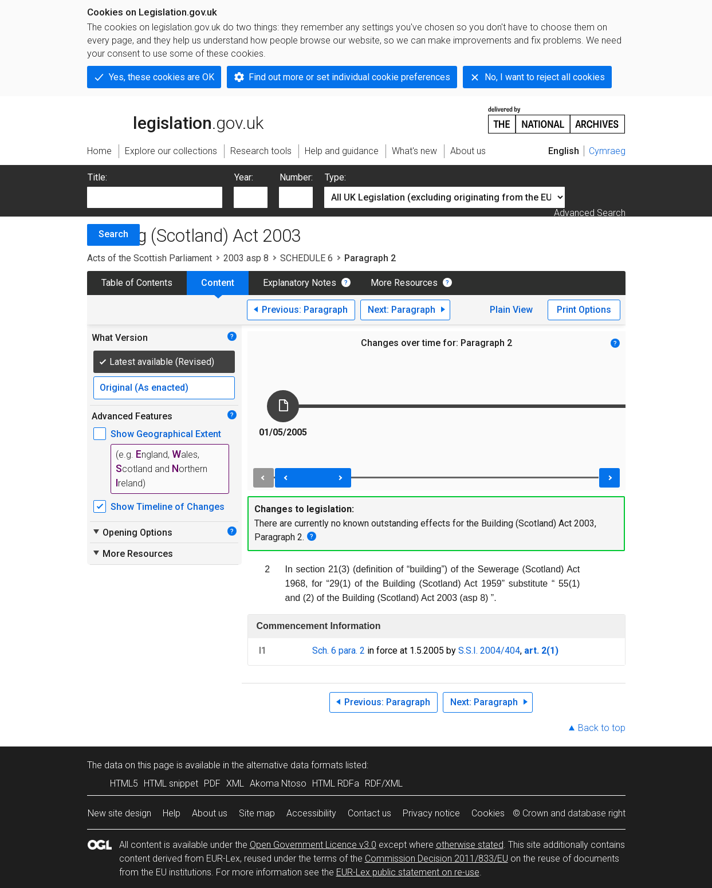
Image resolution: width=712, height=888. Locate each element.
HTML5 (124, 783)
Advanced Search (590, 212)
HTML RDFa (335, 783)
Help (171, 813)
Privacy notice (431, 813)
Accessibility (311, 813)
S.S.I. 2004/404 (489, 650)
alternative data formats (294, 765)
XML (235, 783)
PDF (212, 783)
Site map (257, 813)
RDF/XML (384, 783)
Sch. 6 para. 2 (338, 650)
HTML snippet (171, 783)
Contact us (369, 813)
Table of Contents (136, 282)
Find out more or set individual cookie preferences (349, 77)
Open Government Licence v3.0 (313, 844)
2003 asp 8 (246, 258)
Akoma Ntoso (278, 783)
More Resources (404, 282)
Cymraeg (607, 151)
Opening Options (132, 532)
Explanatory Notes (299, 282)
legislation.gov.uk (175, 119)
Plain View (511, 309)
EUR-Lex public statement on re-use (407, 872)
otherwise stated (469, 844)
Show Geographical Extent (166, 434)
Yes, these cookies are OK (161, 77)
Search (113, 234)
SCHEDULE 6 (306, 258)
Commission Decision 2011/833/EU (436, 858)
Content (217, 282)
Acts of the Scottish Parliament (149, 258)
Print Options (584, 309)
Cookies (488, 813)
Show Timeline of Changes (168, 506)
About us (209, 813)
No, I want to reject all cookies (545, 77)
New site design (119, 813)
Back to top (602, 727)
